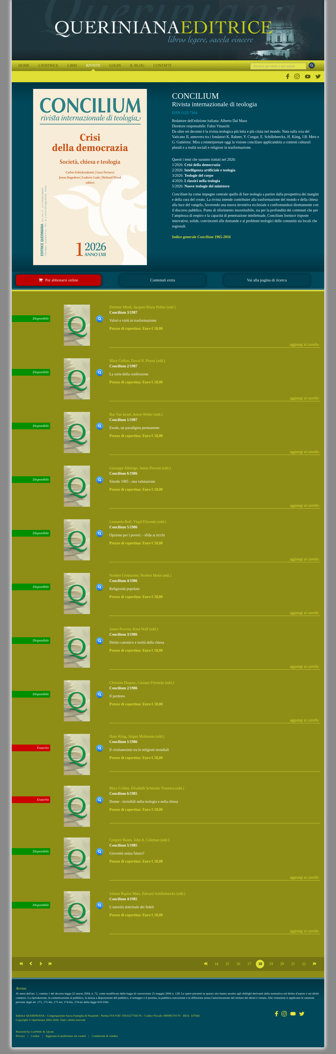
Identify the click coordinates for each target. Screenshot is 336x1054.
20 (282, 964)
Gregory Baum (121, 840)
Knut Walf (140, 629)
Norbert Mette (151, 575)
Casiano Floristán (151, 683)
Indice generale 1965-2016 (201, 237)
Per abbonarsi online (58, 280)
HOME (23, 66)
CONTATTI (162, 66)
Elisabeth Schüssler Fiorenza (152, 788)
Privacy (20, 1035)
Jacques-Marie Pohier (149, 307)
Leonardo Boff (121, 522)
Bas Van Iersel (120, 414)
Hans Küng (118, 736)
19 (271, 964)
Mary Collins (119, 361)
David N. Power (143, 361)
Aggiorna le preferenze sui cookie (65, 1035)
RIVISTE (93, 66)
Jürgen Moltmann (141, 736)
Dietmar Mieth (121, 307)
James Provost (150, 468)
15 (227, 964)
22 (304, 964)
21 (293, 964)
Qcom (50, 1031)
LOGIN (115, 66)
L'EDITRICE (48, 66)
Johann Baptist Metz (125, 894)
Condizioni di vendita (105, 1035)
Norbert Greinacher (124, 575)
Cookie (35, 1035)
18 (260, 964)
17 (249, 964)
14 (216, 964)
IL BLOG (137, 66)
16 (238, 964)
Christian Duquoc (123, 683)
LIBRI (72, 66)
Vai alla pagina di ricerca (267, 280)
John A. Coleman (146, 840)
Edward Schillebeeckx (159, 894)
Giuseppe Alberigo (124, 468)
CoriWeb (36, 1031)
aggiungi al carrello (304, 345)
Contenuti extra (162, 280)
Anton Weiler (142, 414)
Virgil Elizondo (144, 522)
